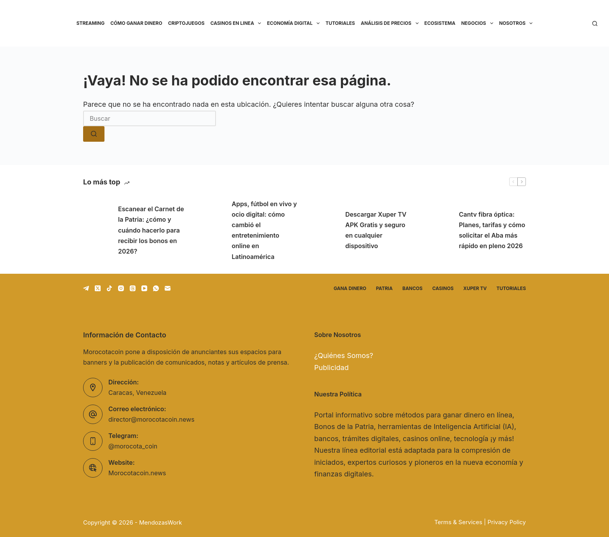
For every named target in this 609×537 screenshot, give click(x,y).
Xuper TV (475, 288)
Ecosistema (440, 23)
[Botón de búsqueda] (93, 134)
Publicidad (331, 367)
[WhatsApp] (156, 288)
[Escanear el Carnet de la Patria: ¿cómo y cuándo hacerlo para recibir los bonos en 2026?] (96, 230)
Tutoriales (340, 23)
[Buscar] (594, 23)
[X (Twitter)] (98, 288)
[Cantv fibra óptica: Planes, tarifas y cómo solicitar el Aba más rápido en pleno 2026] (437, 230)
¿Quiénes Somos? (343, 356)
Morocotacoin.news (137, 473)
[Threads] (133, 288)
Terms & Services (458, 522)
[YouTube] (144, 288)
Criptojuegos (186, 23)
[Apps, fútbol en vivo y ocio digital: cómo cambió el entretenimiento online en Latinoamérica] (210, 230)
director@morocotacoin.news (151, 419)
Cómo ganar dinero (136, 23)
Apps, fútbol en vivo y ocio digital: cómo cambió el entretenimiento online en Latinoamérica (264, 230)
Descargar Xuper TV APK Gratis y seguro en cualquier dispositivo (375, 230)
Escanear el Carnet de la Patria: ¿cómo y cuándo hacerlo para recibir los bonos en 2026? (151, 230)
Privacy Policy (506, 522)
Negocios (478, 23)
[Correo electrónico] (168, 288)
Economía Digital (294, 23)
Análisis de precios (391, 23)
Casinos (443, 288)
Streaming (91, 23)
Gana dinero (350, 288)
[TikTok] (109, 288)
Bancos (412, 288)
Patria (384, 288)
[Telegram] (86, 288)
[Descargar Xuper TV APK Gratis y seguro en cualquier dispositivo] (324, 230)
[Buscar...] (149, 118)
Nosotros (517, 23)
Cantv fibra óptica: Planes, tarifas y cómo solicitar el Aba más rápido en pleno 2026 (492, 230)
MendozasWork (160, 522)
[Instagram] (121, 288)
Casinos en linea (237, 23)
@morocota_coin (132, 446)
